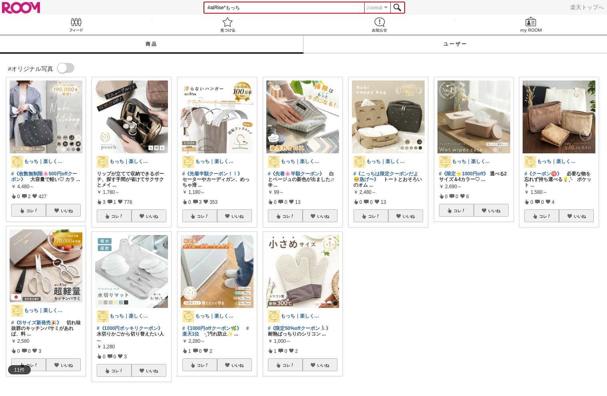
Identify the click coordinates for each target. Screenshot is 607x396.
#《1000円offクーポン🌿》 (212, 328)
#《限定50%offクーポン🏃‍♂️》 (299, 328)
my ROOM (531, 24)
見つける (228, 24)
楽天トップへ (587, 7)
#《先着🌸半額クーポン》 (296, 174)
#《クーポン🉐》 (543, 174)
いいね (67, 211)
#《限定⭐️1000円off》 (464, 174)
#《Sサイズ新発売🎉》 (36, 323)
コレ (32, 211)
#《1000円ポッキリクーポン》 (130, 328)
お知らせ (379, 24)
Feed (76, 24)
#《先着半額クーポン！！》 (212, 174)
